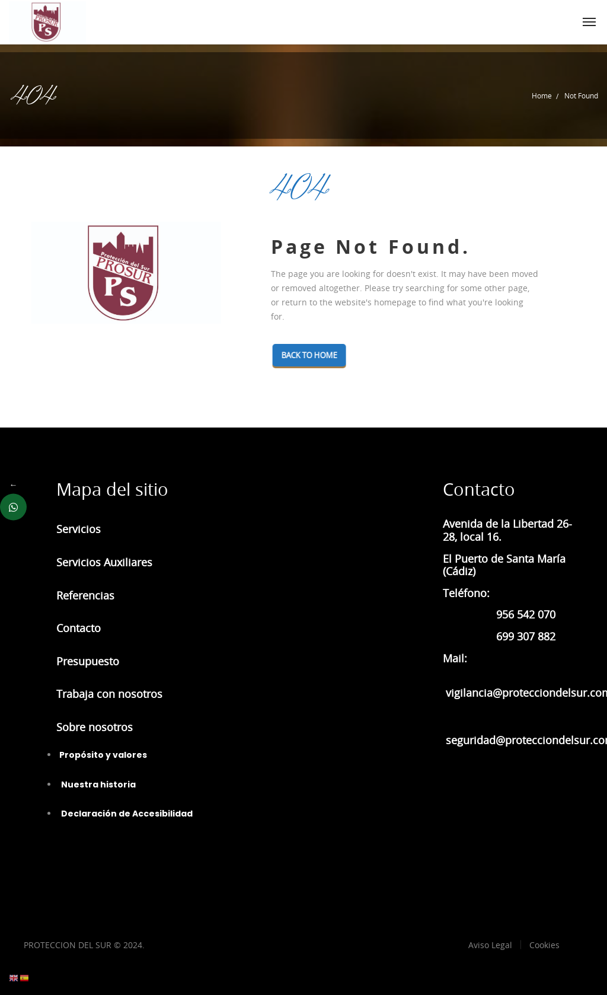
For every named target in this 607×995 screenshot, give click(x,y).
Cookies (544, 945)
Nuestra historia (97, 784)
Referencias (85, 595)
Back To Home (313, 355)
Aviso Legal (490, 945)
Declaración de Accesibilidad (126, 813)
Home (542, 95)
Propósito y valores (103, 755)
